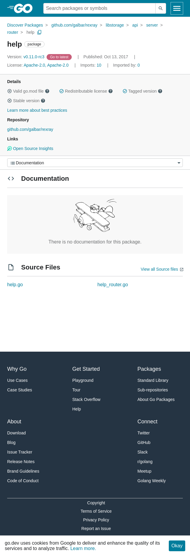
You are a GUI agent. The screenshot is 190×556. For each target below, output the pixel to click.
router (12, 32)
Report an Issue (96, 528)
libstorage (115, 25)
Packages (149, 369)
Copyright (96, 502)
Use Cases (17, 380)
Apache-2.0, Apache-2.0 (46, 65)
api (135, 25)
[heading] (25, 8)
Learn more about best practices (37, 110)
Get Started (86, 369)
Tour (76, 389)
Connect (147, 422)
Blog (11, 442)
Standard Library (152, 380)
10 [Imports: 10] (91, 65)
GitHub (144, 442)
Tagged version (142, 91)
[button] (9, 91)
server (152, 25)
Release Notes (21, 461)
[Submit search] (160, 8)
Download (16, 433)
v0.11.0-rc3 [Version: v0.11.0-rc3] (26, 56)
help (30, 32)
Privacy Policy (96, 519)
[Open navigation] (177, 8)
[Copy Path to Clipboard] (39, 32)
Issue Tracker (19, 452)
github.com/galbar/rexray (74, 25)
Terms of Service (96, 511)
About (14, 422)
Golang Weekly (151, 480)
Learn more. (83, 548)
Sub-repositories (152, 389)
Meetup (144, 471)
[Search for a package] (99, 8)
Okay (177, 545)
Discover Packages (25, 25)
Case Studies (19, 389)
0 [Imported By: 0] (126, 65)
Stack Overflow (86, 399)
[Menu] (95, 162)
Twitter (143, 433)
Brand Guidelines (23, 471)
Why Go (17, 369)
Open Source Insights (30, 148)
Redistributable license (86, 91)
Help (76, 409)
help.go (15, 284)
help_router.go (112, 284)
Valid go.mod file (28, 91)
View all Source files (159, 269)
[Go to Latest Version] (60, 56)
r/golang (145, 461)
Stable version (26, 100)
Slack (142, 452)
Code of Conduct (23, 480)
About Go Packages (156, 399)
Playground (83, 380)
